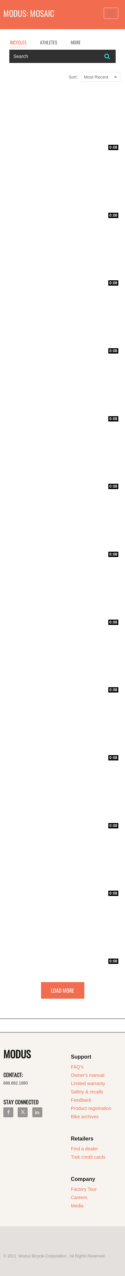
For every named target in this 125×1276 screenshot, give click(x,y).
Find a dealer (84, 1148)
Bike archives (85, 1116)
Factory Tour (84, 1189)
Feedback (81, 1100)
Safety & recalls (87, 1091)
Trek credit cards (88, 1157)
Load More (62, 990)
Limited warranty (88, 1083)
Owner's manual (88, 1075)
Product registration (91, 1108)
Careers (79, 1197)
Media (77, 1205)
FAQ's (77, 1067)
